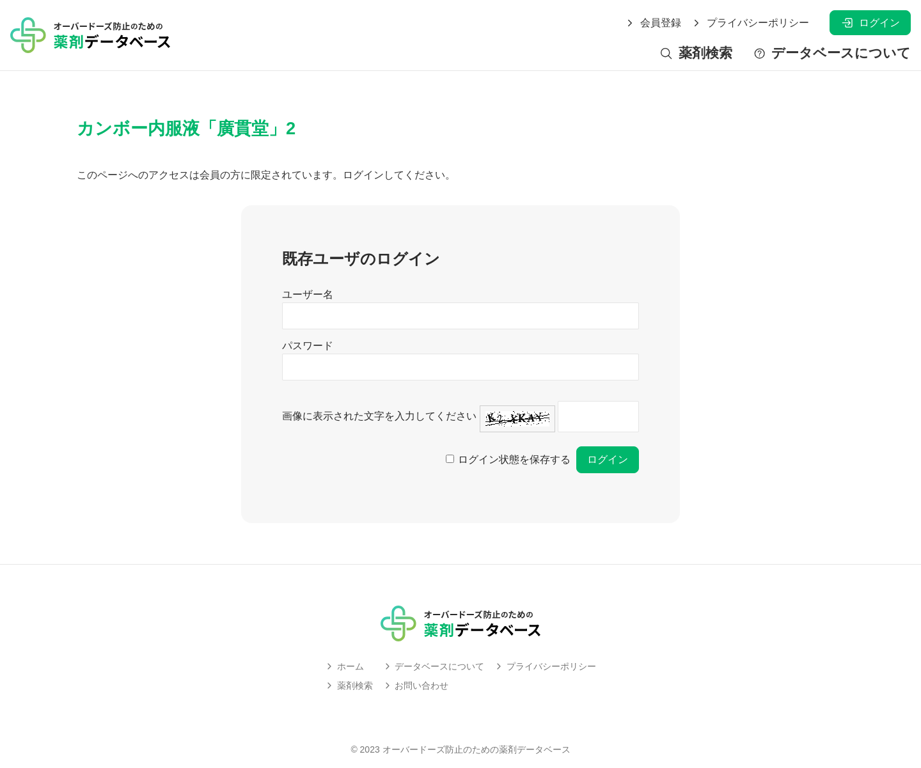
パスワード (307, 345)
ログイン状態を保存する (514, 459)
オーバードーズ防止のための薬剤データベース (476, 749)
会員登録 (653, 23)
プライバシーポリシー (750, 23)
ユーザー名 (307, 294)
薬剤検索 (695, 53)
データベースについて (832, 53)
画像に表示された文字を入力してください (379, 416)
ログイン (870, 22)
